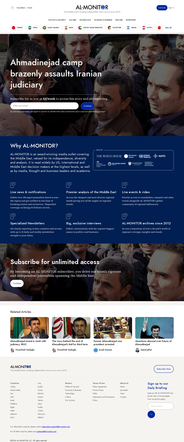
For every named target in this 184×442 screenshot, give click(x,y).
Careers (123, 397)
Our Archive (70, 400)
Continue (17, 283)
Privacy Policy (98, 390)
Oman (40, 390)
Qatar (12, 410)
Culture (72, 20)
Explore (119, 20)
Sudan (40, 407)
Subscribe (161, 8)
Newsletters (21, 8)
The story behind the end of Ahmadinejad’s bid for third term (70, 342)
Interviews (131, 20)
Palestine (13, 403)
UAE (12, 397)
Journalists (124, 390)
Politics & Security (57, 20)
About (122, 386)
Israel (12, 400)
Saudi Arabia (15, 390)
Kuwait (40, 397)
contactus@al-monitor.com (46, 431)
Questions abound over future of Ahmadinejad (153, 342)
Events (30, 8)
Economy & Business (103, 20)
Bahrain (41, 393)
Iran (11, 393)
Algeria (40, 417)
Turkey (12, 386)
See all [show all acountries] (168, 28)
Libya (40, 403)
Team (122, 393)
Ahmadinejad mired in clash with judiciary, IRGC (28, 342)
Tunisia (40, 410)
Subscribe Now (164, 369)
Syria (12, 417)
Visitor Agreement (100, 386)
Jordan (40, 386)
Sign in (171, 8)
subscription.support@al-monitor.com (56, 426)
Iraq (39, 383)
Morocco (41, 414)
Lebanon (13, 414)
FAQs (95, 393)
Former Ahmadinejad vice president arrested (108, 342)
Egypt (12, 407)
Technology (85, 20)
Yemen (40, 400)
